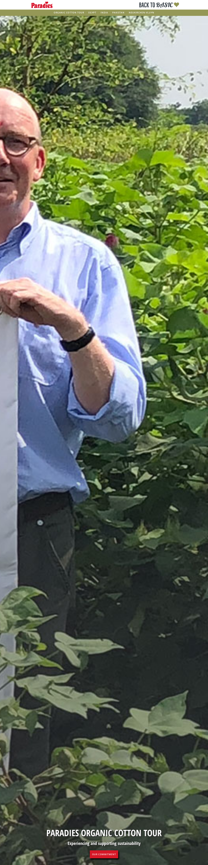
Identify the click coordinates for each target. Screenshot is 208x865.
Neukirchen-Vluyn (141, 12)
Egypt (92, 12)
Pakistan (118, 12)
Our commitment (104, 854)
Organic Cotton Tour (69, 12)
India (104, 12)
